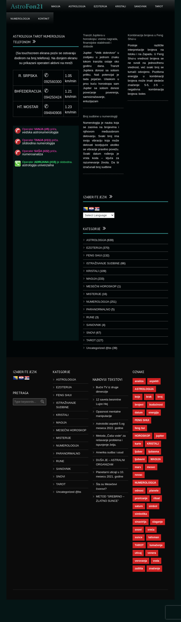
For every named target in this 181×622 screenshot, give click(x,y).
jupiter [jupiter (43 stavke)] (160, 435)
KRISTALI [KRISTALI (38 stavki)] (153, 443)
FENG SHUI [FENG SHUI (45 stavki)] (142, 420)
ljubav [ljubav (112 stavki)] (138, 451)
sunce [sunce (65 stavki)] (138, 537)
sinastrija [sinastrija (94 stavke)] (140, 521)
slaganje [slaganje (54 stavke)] (157, 521)
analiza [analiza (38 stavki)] (139, 381)
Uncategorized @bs (98, 348)
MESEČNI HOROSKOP (101, 286)
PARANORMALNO (98, 309)
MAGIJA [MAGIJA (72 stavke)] (156, 459)
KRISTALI (120, 6)
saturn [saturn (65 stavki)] (139, 506)
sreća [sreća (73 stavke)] (150, 529)
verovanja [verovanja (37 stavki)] (141, 560)
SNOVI (90, 332)
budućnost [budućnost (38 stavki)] (156, 404)
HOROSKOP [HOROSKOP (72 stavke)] (142, 435)
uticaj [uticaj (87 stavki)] (138, 552)
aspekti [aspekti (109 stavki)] (153, 381)
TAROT (159, 6)
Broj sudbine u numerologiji (100, 116)
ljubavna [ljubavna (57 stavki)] (153, 451)
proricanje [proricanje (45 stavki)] (141, 498)
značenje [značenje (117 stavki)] (154, 568)
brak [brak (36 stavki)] (149, 396)
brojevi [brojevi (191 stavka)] (139, 404)
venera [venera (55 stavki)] (151, 552)
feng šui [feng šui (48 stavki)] (140, 428)
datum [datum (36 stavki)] (139, 412)
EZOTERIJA (100, 6)
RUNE (90, 317)
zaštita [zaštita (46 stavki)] (139, 568)
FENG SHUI (94, 255)
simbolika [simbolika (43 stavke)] (141, 513)
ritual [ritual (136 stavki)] (156, 498)
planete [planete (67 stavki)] (153, 490)
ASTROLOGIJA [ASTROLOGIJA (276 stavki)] (144, 389)
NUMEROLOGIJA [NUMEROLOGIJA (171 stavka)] (145, 482)
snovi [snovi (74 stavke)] (138, 529)
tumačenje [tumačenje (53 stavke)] (155, 545)
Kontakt (43, 18)
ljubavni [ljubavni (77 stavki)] (140, 459)
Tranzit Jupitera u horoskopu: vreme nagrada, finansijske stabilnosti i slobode (100, 41)
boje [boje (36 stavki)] (137, 396)
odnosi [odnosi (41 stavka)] (139, 490)
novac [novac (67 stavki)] (138, 474)
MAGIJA (55, 6)
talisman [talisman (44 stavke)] (153, 537)
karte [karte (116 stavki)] (138, 443)
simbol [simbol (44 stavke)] (153, 506)
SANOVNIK (140, 6)
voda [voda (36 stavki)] (156, 560)
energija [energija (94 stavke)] (154, 412)
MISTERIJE (93, 294)
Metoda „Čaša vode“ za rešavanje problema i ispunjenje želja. (111, 440)
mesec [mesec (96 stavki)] (151, 467)
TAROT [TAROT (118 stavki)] (139, 545)
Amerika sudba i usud (109, 452)
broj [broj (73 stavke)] (160, 396)
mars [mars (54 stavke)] (138, 467)
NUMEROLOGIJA (20, 18)
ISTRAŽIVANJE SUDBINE (103, 263)
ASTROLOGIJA (77, 6)
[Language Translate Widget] (98, 215)
